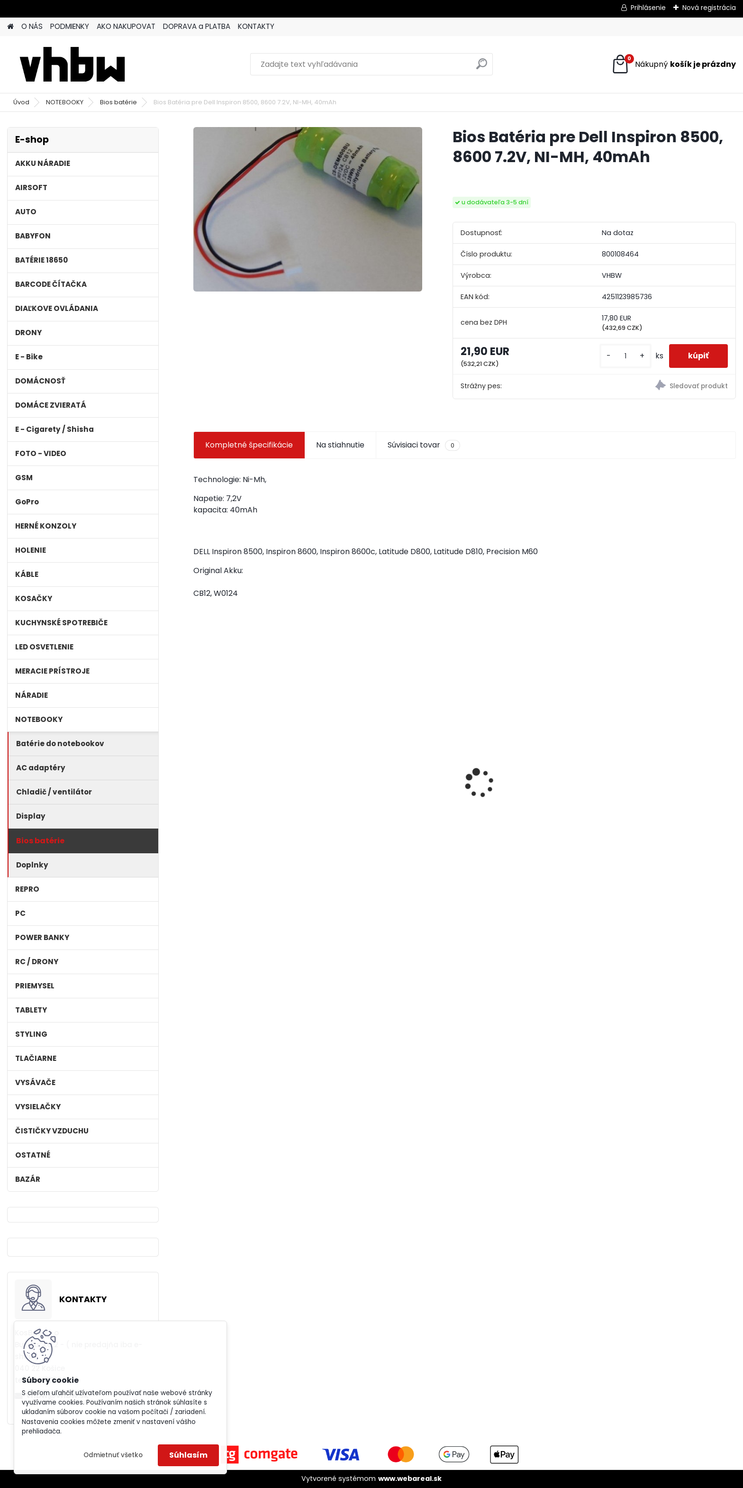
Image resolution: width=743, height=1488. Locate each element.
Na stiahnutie (340, 444)
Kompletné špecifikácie (249, 444)
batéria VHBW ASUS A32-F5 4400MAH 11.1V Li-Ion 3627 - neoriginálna (524, 773)
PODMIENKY (69, 26)
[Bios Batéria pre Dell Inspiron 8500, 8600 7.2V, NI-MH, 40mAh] (307, 209)
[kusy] (625, 356)
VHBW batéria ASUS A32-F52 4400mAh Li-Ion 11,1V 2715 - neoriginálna (390, 766)
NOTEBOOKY (64, 102)
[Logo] (72, 64)
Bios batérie (118, 102)
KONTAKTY (256, 26)
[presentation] (198, 766)
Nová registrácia (709, 7)
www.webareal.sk (410, 1478)
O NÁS (32, 26)
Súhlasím (188, 1455)
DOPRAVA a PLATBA (196, 26)
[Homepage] (10, 27)
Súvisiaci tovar (424, 445)
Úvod (21, 102)
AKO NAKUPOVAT (126, 26)
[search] (481, 67)
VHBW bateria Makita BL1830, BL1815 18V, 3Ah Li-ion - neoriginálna (665, 789)
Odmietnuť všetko (113, 1455)
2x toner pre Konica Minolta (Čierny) (250, 786)
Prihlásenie (648, 7)
